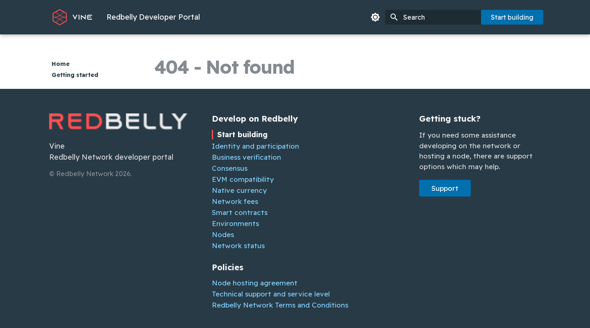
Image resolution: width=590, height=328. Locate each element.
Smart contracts (240, 212)
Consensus (229, 168)
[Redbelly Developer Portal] (72, 17)
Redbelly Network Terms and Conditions (280, 305)
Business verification (246, 157)
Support (444, 188)
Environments (235, 223)
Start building (512, 17)
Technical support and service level (271, 294)
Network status (238, 245)
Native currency (239, 190)
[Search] (433, 17)
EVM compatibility (243, 179)
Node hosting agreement (254, 282)
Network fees (235, 201)
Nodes (223, 234)
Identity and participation (255, 146)
